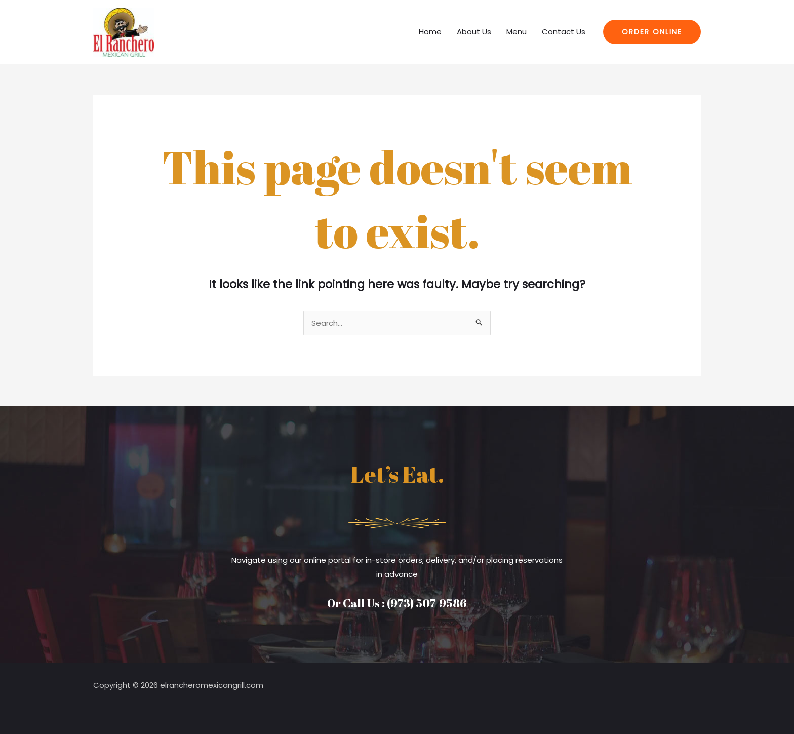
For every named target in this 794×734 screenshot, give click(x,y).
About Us (474, 31)
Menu (516, 31)
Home (430, 31)
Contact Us (563, 31)
